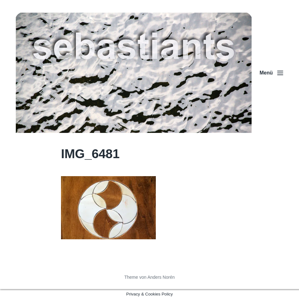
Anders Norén (160, 277)
